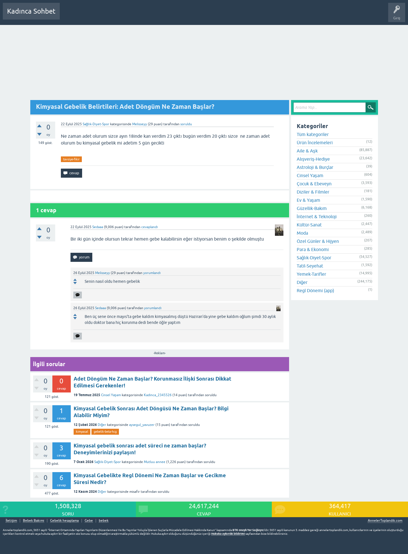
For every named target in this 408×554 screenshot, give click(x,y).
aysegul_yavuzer (142, 425)
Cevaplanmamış (94, 15)
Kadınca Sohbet (31, 11)
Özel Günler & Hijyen (318, 241)
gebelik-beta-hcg (105, 431)
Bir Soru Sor (169, 15)
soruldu (186, 124)
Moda (302, 232)
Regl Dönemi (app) (315, 290)
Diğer (102, 425)
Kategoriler (122, 15)
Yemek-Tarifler (311, 274)
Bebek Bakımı (231, 15)
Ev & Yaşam (308, 200)
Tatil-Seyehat (310, 265)
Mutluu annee (154, 462)
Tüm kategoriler (313, 134)
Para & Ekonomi (313, 249)
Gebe (89, 521)
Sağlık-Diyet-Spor (96, 124)
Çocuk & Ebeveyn (314, 183)
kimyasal (82, 431)
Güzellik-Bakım (312, 208)
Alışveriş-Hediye (313, 159)
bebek (103, 521)
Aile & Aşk (307, 150)
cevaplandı (149, 227)
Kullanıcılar (146, 15)
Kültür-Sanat (309, 224)
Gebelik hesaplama (64, 521)
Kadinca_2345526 (158, 395)
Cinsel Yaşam (111, 395)
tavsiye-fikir (71, 159)
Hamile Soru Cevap (199, 15)
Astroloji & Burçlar (315, 167)
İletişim (11, 521)
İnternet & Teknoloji (317, 216)
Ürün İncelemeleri (315, 142)
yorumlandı (152, 273)
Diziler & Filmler (313, 191)
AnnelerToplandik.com (385, 521)
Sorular (69, 15)
